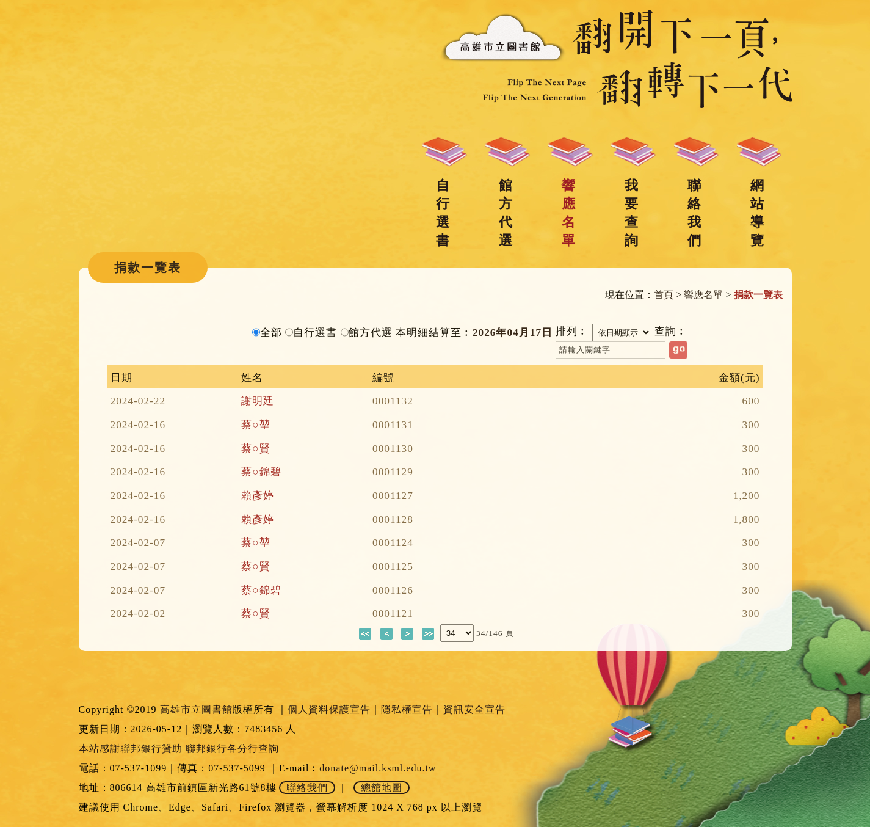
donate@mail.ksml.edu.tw (377, 768)
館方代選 (505, 213)
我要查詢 (631, 213)
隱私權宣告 (407, 709)
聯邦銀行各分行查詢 (232, 748)
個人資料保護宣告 (329, 709)
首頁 (663, 295)
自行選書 (442, 213)
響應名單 (568, 213)
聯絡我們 (694, 213)
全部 (271, 332)
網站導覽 (757, 213)
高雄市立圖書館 (196, 709)
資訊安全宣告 (474, 709)
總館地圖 (381, 787)
